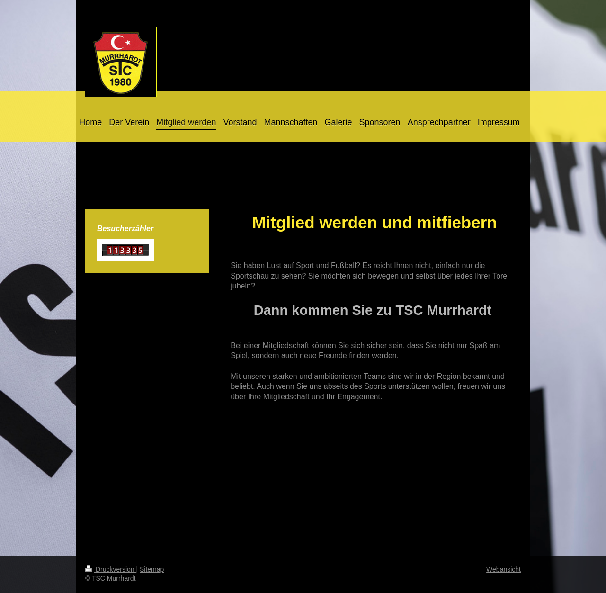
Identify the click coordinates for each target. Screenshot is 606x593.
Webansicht (503, 569)
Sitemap (152, 569)
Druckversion (110, 569)
